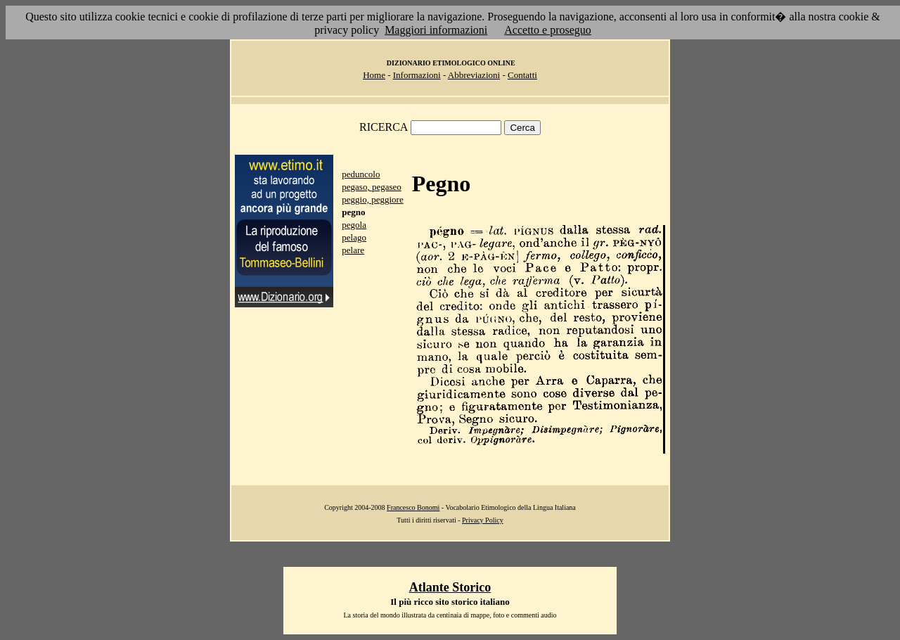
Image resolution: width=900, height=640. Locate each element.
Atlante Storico (450, 587)
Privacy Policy (482, 520)
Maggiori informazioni (436, 30)
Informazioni (417, 75)
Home (374, 75)
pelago (354, 237)
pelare (353, 250)
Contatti (522, 75)
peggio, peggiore (372, 199)
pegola (354, 224)
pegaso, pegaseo (371, 186)
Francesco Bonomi (413, 507)
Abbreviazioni (474, 75)
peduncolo (361, 174)
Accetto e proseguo (547, 30)
